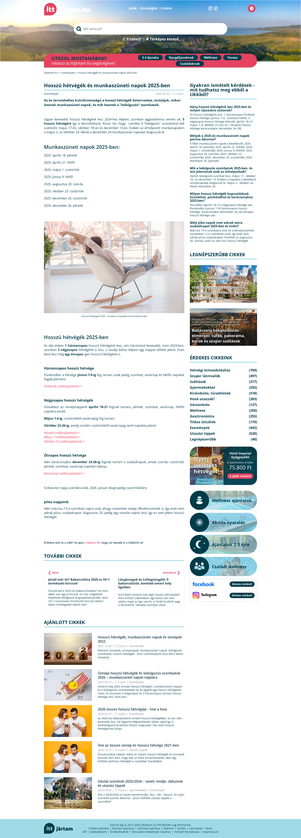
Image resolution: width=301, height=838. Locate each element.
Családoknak (190, 64)
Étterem (169, 828)
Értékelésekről (119, 832)
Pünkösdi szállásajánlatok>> (63, 386)
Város (208, 828)
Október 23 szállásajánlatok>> (64, 441)
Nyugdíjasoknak (181, 57)
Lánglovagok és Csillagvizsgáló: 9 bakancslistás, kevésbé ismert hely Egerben (144, 583)
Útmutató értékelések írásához (151, 832)
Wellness (210, 57)
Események (51, 93)
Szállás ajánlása (99, 828)
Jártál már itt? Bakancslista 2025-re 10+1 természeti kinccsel (79, 581)
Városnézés (200, 404)
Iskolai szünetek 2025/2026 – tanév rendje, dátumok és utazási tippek (140, 783)
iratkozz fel (92, 542)
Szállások (198, 381)
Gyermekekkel (138, 790)
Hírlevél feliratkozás (186, 832)
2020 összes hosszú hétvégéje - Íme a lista (132, 709)
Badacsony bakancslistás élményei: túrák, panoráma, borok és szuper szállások (218, 336)
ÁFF (85, 832)
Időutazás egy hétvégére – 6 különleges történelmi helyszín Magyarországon (221, 292)
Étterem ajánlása (123, 828)
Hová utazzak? (202, 399)
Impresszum (211, 832)
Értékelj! (134, 39)
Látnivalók (195, 828)
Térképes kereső (164, 39)
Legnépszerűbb (200, 281)
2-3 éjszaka (150, 57)
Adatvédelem (98, 832)
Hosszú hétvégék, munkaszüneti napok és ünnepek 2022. (140, 639)
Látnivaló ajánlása (148, 828)
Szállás (181, 828)
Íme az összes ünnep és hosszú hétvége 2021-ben (138, 745)
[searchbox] (150, 29)
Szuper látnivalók (201, 279)
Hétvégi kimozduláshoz (232, 276)
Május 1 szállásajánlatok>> (62, 437)
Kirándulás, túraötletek (227, 279)
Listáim (166, 8)
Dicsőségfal (148, 8)
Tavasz (232, 57)
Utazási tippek (138, 750)
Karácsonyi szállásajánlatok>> (64, 473)
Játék (133, 8)
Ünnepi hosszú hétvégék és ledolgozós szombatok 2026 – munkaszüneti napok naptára (139, 675)
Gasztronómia (202, 416)
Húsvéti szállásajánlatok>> (62, 433)
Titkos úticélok (203, 422)
